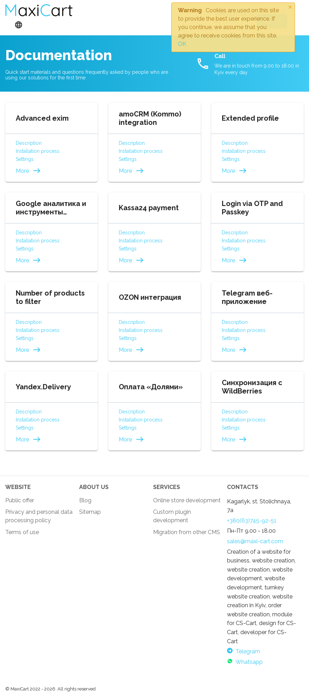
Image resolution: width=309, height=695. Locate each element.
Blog (85, 500)
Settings (25, 159)
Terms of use (22, 532)
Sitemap (90, 512)
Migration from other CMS (186, 532)
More (28, 170)
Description (29, 143)
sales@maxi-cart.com (255, 541)
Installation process (38, 151)
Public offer (19, 500)
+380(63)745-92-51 (251, 520)
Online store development (187, 500)
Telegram (243, 651)
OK (182, 44)
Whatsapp (245, 662)
